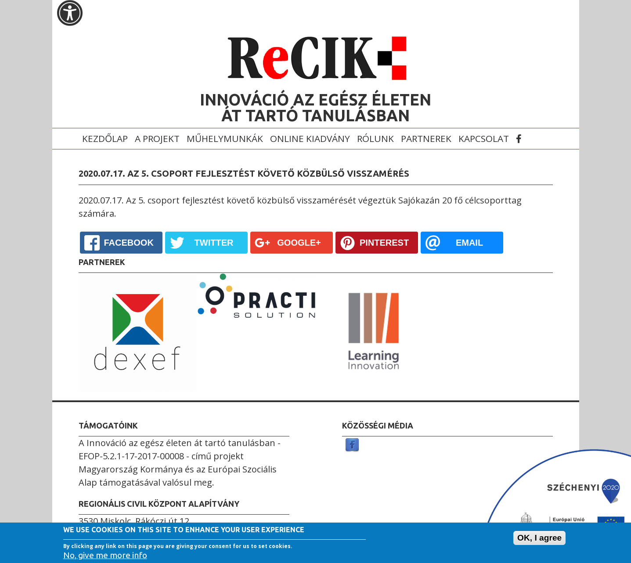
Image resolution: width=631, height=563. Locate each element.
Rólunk (375, 138)
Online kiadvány (310, 138)
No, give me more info (105, 555)
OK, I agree (539, 538)
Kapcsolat (483, 138)
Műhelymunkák (225, 138)
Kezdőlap (105, 138)
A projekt (157, 138)
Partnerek (426, 138)
